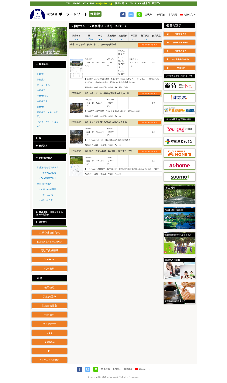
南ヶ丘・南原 (44, 85)
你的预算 (43, 145)
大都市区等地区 (45, 183)
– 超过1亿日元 (46, 200)
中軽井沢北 (42, 96)
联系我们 (149, 14)
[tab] (49, 64)
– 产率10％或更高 (48, 189)
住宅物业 (43, 222)
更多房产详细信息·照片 (149, 45)
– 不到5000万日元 (48, 172)
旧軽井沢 (41, 74)
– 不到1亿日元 (46, 195)
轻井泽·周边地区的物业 (48, 167)
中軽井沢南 (42, 101)
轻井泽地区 (44, 64)
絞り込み (89, 39)
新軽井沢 (41, 79)
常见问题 (172, 14)
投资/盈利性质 (46, 157)
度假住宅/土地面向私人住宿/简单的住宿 (49, 213)
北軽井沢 (41, 107)
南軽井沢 (41, 90)
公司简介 (161, 14)
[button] (49, 233)
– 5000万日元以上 (48, 178)
